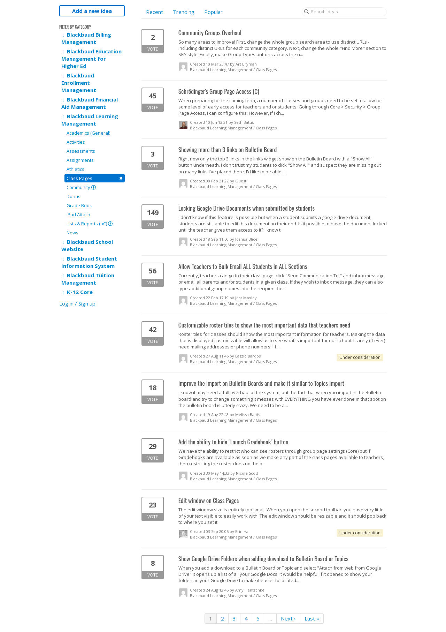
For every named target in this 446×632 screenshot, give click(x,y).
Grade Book (79, 205)
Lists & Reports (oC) (90, 223)
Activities (76, 142)
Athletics (75, 169)
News (72, 233)
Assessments (81, 151)
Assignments (80, 160)
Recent (154, 11)
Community (81, 187)
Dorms (73, 196)
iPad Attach (78, 214)
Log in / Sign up (77, 303)
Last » (312, 618)
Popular (213, 11)
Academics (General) (88, 133)
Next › (288, 618)
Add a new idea (92, 10)
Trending (183, 11)
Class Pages (95, 178)
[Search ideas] (344, 11)
